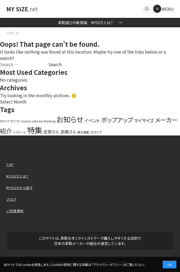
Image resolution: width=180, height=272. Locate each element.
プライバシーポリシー (107, 264)
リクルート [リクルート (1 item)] (19, 132)
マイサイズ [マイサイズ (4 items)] (144, 120)
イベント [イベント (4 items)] (92, 120)
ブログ (11, 199)
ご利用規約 (15, 210)
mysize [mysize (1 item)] (25, 121)
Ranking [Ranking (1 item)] (49, 121)
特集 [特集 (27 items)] (34, 129)
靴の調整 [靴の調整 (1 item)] (83, 132)
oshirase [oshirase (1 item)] (37, 121)
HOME (10, 33)
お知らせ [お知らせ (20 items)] (69, 119)
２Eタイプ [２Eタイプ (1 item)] (96, 132)
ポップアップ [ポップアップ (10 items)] (117, 120)
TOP (10, 164)
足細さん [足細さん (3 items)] (68, 131)
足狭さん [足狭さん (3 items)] (51, 131)
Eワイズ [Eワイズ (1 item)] (15, 121)
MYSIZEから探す (19, 187)
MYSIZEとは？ (17, 176)
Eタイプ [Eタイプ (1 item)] (4, 121)
